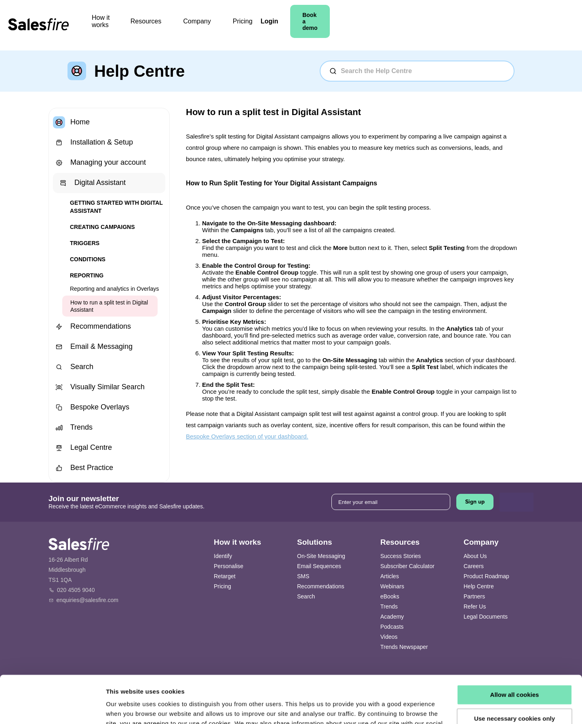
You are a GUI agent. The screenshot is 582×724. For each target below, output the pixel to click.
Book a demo (503, 25)
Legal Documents (486, 616)
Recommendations (92, 327)
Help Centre (479, 586)
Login (453, 25)
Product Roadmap (486, 576)
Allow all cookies (514, 647)
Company (261, 25)
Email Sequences (319, 566)
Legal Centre (82, 448)
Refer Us (475, 606)
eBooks (389, 596)
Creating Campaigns (102, 227)
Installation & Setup (93, 142)
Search (73, 367)
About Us (475, 556)
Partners (474, 596)
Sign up (475, 501)
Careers (474, 566)
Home (71, 122)
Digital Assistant (91, 183)
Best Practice (83, 468)
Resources (211, 25)
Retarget (225, 576)
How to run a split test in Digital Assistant (109, 306)
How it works (155, 25)
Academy (392, 616)
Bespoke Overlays (91, 407)
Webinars (392, 586)
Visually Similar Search (99, 387)
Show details (124, 708)
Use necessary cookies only (514, 670)
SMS (303, 576)
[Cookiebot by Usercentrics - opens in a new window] (52, 708)
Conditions (87, 259)
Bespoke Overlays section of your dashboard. (247, 436)
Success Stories (400, 556)
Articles (389, 576)
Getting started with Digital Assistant (116, 206)
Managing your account (99, 163)
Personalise (228, 566)
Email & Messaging (93, 347)
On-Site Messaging (321, 556)
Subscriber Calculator (407, 566)
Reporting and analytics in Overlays (114, 288)
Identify (223, 556)
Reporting (86, 275)
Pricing (303, 25)
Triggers (84, 243)
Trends (73, 428)
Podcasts (392, 626)
